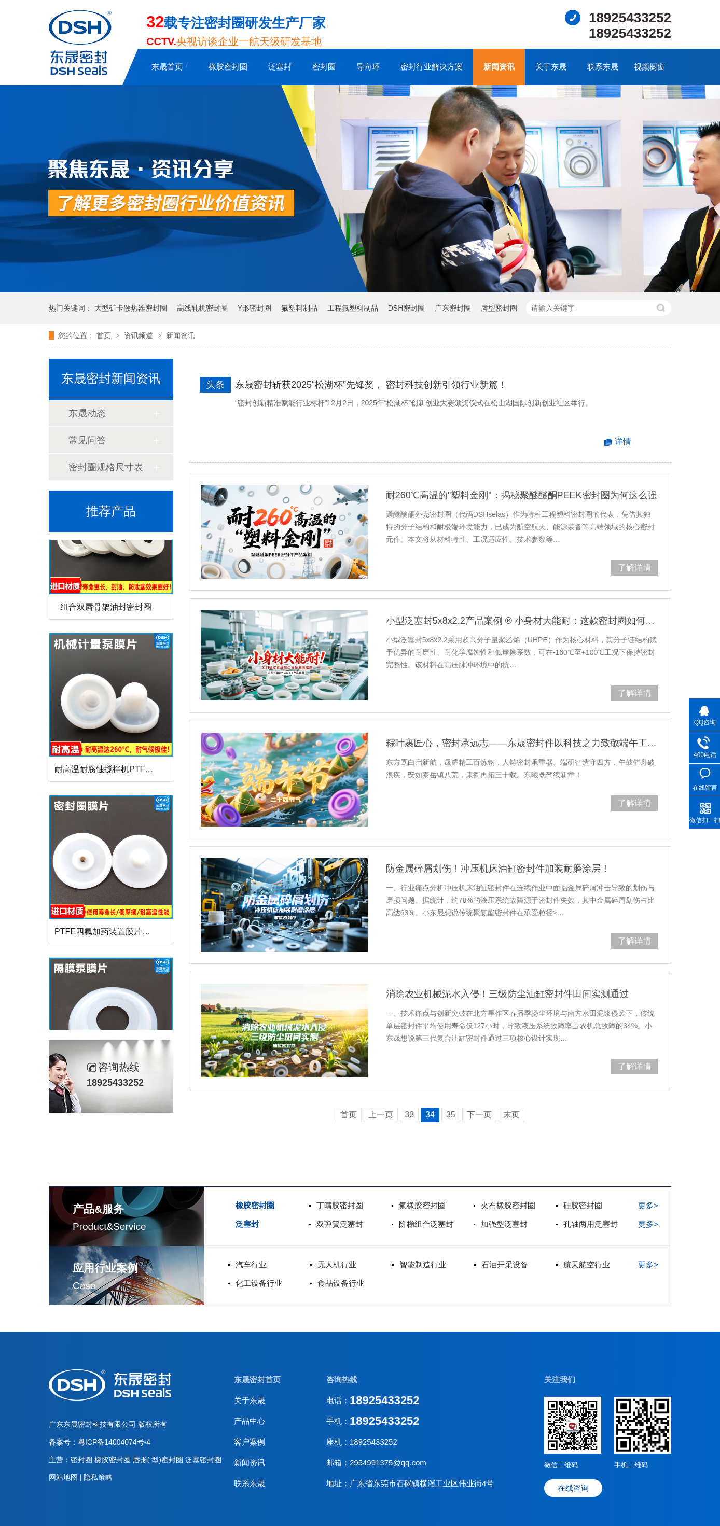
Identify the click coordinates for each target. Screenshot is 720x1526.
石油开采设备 (504, 1264)
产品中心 (249, 1421)
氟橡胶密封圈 (422, 1205)
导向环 (368, 66)
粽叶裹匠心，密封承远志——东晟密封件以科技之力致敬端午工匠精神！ (522, 743)
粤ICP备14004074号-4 (114, 1442)
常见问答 (87, 440)
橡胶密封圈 (228, 66)
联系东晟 (602, 66)
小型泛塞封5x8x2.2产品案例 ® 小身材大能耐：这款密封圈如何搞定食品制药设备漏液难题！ (522, 620)
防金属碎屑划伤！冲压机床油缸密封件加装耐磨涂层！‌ (498, 868)
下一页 (479, 1114)
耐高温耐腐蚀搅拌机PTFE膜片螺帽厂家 (127, 771)
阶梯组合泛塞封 (426, 1224)
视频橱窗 (649, 66)
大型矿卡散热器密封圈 (130, 308)
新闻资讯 (499, 66)
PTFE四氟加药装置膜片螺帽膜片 (114, 933)
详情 (623, 441)
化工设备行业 (259, 1283)
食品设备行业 (340, 1283)
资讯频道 (139, 335)
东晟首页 (167, 66)
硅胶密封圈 (582, 1205)
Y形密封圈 (254, 308)
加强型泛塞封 (504, 1224)
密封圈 (324, 66)
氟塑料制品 (299, 308)
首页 (104, 335)
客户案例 (249, 1441)
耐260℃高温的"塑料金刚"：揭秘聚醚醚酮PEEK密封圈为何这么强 (521, 495)
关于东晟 (550, 66)
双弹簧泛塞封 (339, 1224)
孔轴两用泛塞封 (590, 1224)
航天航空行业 (586, 1264)
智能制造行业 (422, 1264)
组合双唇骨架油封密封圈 (105, 609)
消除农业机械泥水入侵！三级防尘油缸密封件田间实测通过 (507, 994)
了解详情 (634, 567)
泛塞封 (280, 66)
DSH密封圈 (406, 308)
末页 (511, 1114)
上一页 (380, 1114)
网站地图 (64, 1477)
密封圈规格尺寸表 (105, 467)
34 (430, 1114)
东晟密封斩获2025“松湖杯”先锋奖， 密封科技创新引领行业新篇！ (371, 385)
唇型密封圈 (499, 308)
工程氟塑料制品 (352, 308)
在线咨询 (573, 1487)
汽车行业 (251, 1264)
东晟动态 (87, 413)
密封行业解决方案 (431, 66)
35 (450, 1114)
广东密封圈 (453, 308)
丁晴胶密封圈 (339, 1205)
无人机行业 (336, 1264)
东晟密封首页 (257, 1379)
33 (409, 1114)
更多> (648, 1205)
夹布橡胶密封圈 (508, 1205)
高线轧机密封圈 (202, 308)
